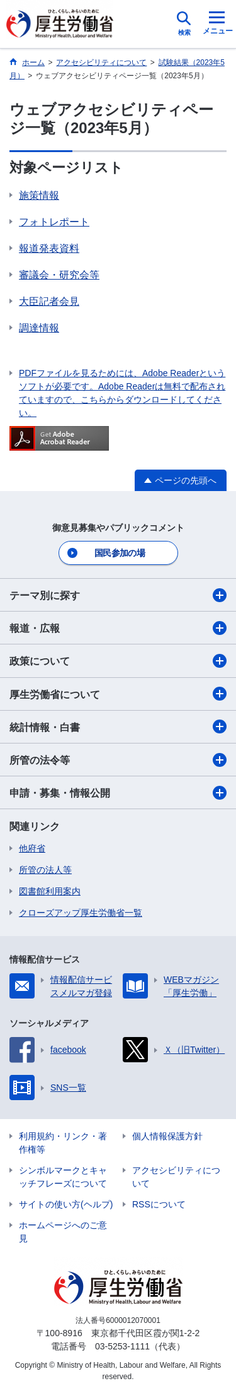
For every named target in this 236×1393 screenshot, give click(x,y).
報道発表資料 (49, 248)
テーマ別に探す (118, 595)
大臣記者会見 (49, 301)
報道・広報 (118, 628)
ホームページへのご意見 (63, 1231)
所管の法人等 (45, 870)
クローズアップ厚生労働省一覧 (80, 913)
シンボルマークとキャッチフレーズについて (63, 1176)
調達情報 (39, 328)
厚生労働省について (118, 694)
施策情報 (39, 195)
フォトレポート (54, 221)
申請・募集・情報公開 (118, 793)
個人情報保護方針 (167, 1136)
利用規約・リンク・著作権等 (63, 1142)
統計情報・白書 (118, 726)
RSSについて (159, 1204)
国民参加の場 (119, 553)
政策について (118, 661)
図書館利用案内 (50, 891)
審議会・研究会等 (59, 275)
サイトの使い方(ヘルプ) (66, 1204)
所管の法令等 (118, 760)
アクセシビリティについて (176, 1176)
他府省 (32, 848)
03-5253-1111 (122, 1346)
